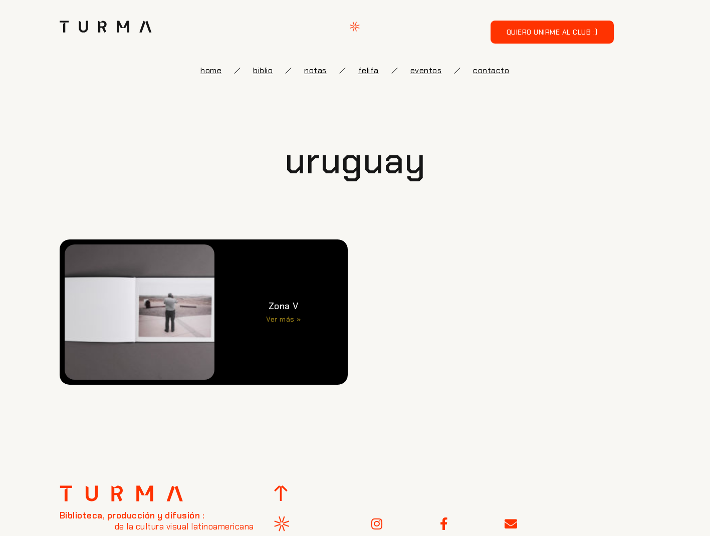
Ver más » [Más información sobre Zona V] (283, 319)
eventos (426, 70)
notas (315, 70)
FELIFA (368, 70)
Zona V (284, 306)
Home (210, 70)
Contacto (491, 70)
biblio (263, 70)
